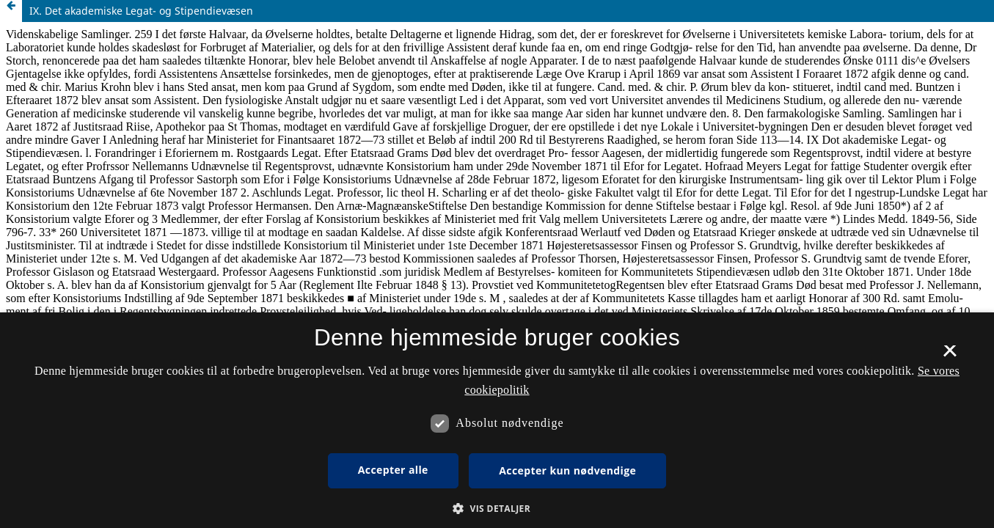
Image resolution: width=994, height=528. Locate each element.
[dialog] (497, 420)
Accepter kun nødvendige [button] (567, 470)
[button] (497, 508)
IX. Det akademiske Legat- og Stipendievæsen (141, 11)
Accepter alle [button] (393, 470)
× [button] (949, 355)
